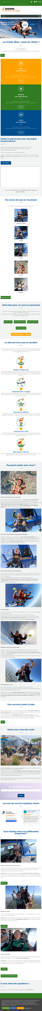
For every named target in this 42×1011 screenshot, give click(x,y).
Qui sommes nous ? (21, 4)
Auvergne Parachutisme (10, 812)
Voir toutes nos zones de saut (9, 975)
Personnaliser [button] (20, 1008)
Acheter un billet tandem (21, 334)
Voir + (2, 55)
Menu (3, 16)
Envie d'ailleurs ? (5, 297)
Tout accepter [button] (6, 1008)
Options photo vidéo (20, 321)
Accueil (15, 4)
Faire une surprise (21, 328)
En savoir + (4, 883)
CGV (27, 4)
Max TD (29, 811)
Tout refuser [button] (13, 1008)
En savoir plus (27, 1008)
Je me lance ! (5, 162)
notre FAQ (14, 989)
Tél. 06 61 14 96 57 (6, 1)
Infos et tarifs (8, 321)
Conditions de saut (32, 321)
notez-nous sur (11, 820)
